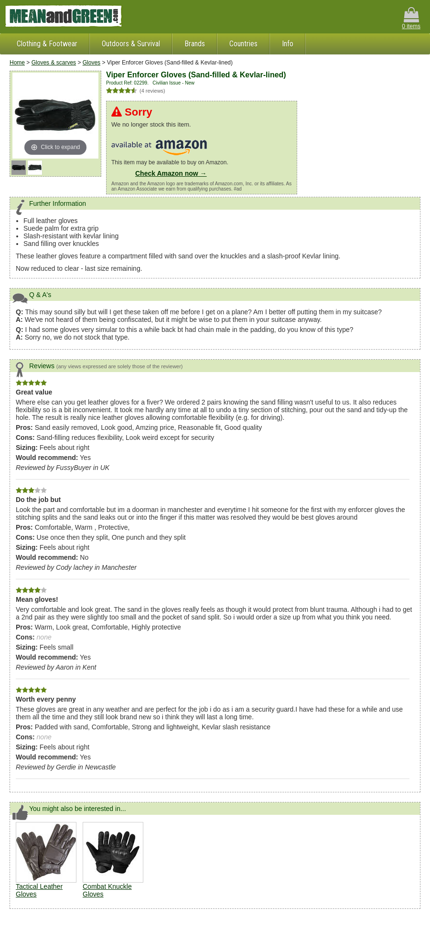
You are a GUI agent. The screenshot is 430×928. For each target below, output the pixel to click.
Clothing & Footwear (47, 43)
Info (287, 43)
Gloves (91, 62)
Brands (194, 43)
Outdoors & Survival (131, 43)
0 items (411, 18)
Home (17, 62)
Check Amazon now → (171, 173)
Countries (243, 43)
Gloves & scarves (54, 62)
